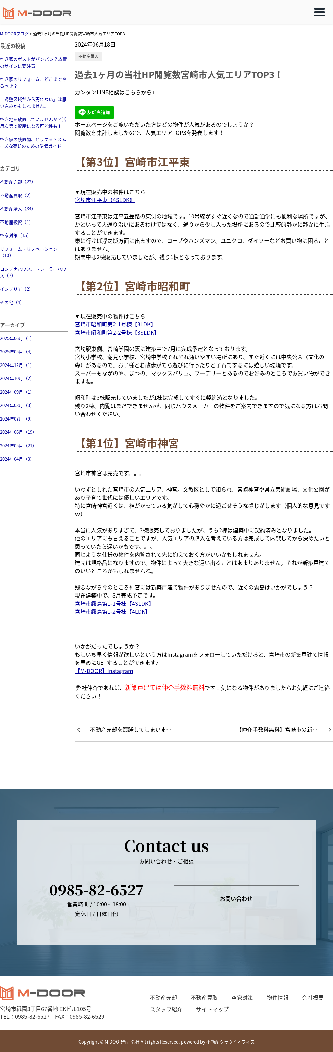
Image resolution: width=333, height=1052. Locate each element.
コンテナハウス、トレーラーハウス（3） (33, 272)
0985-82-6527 (96, 889)
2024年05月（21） (18, 445)
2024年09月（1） (17, 392)
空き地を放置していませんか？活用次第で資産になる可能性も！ (33, 122)
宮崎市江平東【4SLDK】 (105, 200)
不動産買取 (204, 997)
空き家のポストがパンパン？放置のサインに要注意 (33, 62)
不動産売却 (163, 997)
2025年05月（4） (17, 351)
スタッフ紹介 (166, 1009)
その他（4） (12, 302)
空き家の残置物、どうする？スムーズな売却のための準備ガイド (33, 142)
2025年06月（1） (17, 338)
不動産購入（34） (18, 208)
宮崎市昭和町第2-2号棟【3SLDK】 (117, 332)
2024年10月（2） (17, 378)
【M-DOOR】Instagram (104, 670)
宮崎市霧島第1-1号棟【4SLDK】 (114, 603)
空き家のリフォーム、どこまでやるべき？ (33, 82)
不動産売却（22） (18, 181)
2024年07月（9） (17, 418)
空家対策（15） (15, 235)
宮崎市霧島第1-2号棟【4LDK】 (113, 611)
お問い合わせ (236, 898)
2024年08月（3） (17, 405)
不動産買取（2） (16, 195)
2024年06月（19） (18, 432)
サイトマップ (212, 1009)
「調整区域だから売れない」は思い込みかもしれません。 (33, 102)
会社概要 (313, 997)
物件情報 (277, 997)
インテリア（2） (16, 289)
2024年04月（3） (17, 459)
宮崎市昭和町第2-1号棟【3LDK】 (115, 324)
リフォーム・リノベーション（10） (28, 252)
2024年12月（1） (17, 365)
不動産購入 (88, 56)
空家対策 (242, 997)
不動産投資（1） (16, 222)
